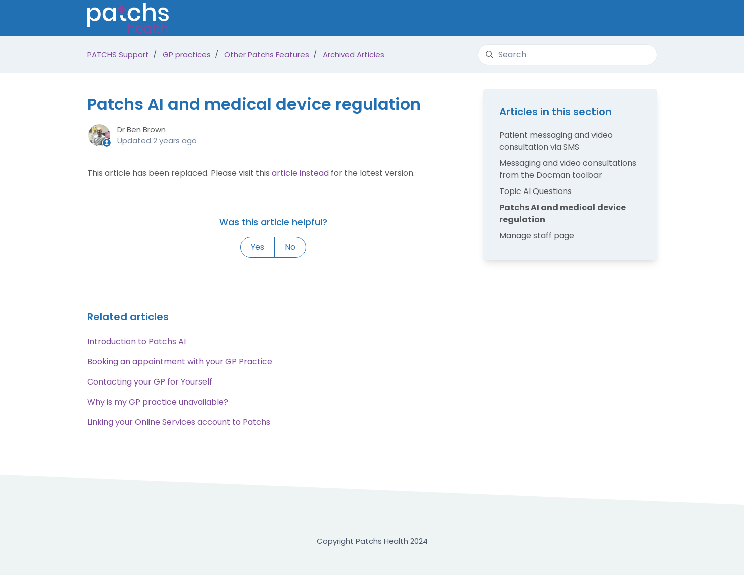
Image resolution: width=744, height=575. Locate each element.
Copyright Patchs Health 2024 (372, 541)
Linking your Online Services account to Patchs (178, 422)
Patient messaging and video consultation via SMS (556, 141)
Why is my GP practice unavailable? (157, 402)
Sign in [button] (638, 17)
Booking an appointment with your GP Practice (179, 361)
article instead (300, 173)
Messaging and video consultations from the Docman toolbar (567, 169)
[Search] (567, 54)
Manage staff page (536, 235)
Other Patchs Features (266, 54)
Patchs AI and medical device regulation (562, 213)
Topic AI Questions (535, 191)
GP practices (187, 54)
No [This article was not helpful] (290, 247)
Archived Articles (353, 54)
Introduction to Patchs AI (136, 341)
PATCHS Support (118, 54)
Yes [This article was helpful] (257, 247)
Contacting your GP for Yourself (149, 382)
